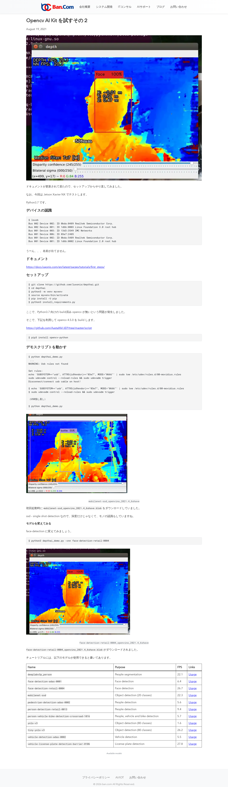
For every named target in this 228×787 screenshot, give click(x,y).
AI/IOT (119, 772)
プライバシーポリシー (96, 772)
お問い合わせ (178, 6)
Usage (193, 669)
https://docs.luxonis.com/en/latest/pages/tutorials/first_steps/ (65, 265)
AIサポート (144, 6)
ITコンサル (124, 6)
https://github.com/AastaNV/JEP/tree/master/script (59, 325)
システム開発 (104, 6)
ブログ (160, 6)
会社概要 (84, 6)
